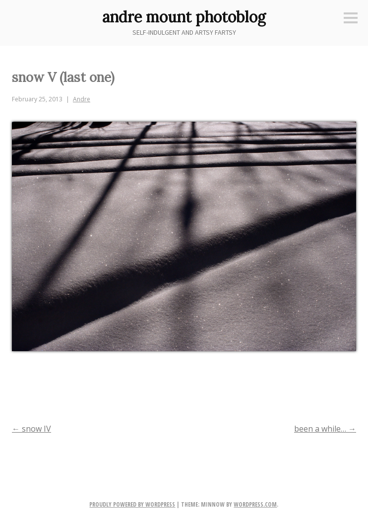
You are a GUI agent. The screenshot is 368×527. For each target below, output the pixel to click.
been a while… (325, 428)
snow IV (31, 428)
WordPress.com (255, 504)
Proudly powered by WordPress (132, 504)
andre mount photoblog (184, 16)
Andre (81, 99)
